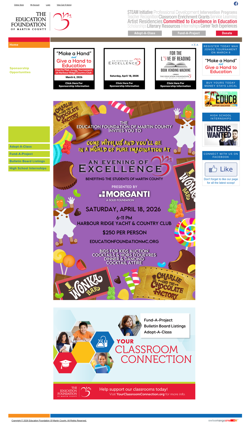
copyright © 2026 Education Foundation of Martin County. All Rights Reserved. (49, 420)
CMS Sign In (10, 414)
